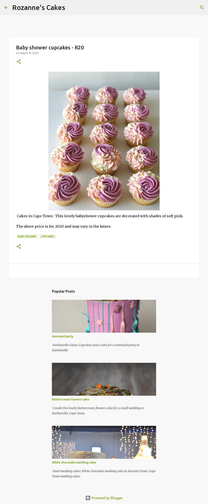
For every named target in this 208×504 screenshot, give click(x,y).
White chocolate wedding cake (74, 462)
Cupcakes (47, 236)
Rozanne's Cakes (38, 7)
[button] (18, 62)
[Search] (71, 7)
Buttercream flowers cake (70, 399)
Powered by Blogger (104, 498)
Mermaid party (62, 336)
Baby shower (27, 236)
